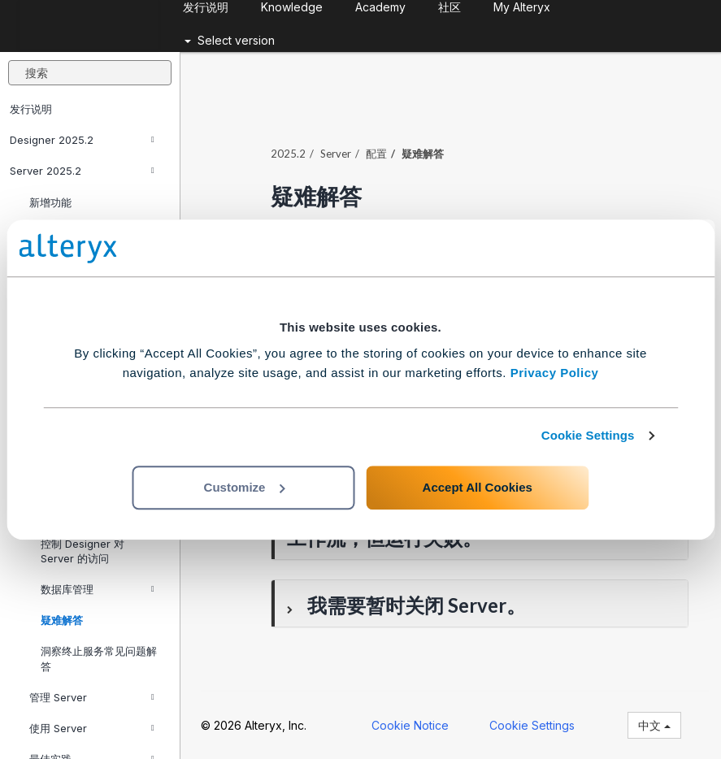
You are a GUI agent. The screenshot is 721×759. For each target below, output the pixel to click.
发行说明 (31, 108)
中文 (654, 725)
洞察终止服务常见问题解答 (99, 658)
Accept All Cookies (477, 487)
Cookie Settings (588, 435)
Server (335, 153)
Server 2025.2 (82, 170)
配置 (376, 153)
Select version (230, 40)
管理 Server (91, 697)
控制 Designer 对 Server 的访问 (82, 551)
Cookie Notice (410, 725)
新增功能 (50, 202)
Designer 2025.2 (82, 139)
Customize (244, 487)
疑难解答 (62, 620)
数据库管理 (97, 589)
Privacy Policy (554, 373)
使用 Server (91, 728)
